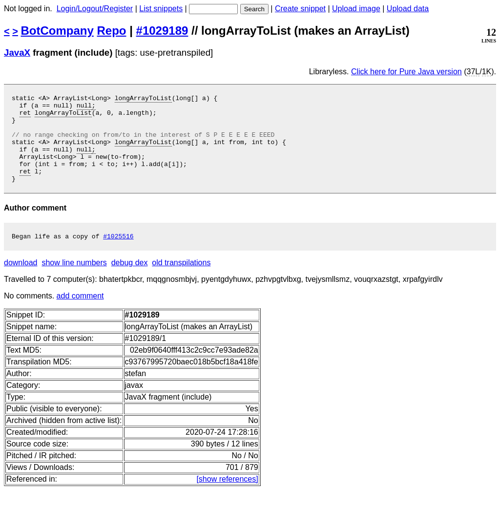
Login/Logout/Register (95, 8)
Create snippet (300, 8)
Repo (111, 30)
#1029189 (162, 30)
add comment (80, 315)
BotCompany (57, 30)
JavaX (17, 52)
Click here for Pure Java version (406, 71)
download (21, 281)
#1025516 (118, 255)
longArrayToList (143, 99)
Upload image (356, 8)
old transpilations (181, 281)
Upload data (408, 8)
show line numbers (74, 281)
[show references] (227, 498)
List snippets (161, 8)
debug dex (129, 281)
